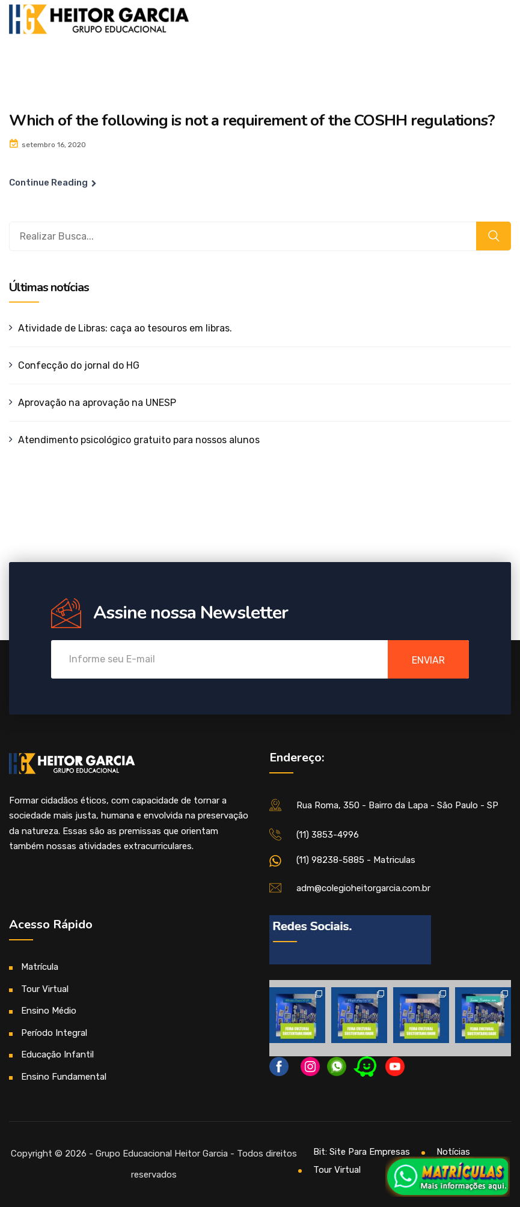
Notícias (453, 1151)
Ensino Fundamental (63, 1076)
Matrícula (39, 966)
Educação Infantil (57, 1054)
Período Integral (54, 1032)
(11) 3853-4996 (327, 834)
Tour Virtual (45, 989)
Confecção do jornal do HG (78, 365)
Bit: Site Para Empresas (361, 1151)
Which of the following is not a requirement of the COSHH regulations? (252, 120)
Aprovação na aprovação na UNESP (97, 402)
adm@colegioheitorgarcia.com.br (363, 888)
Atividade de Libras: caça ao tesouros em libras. (125, 328)
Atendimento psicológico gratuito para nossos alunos (139, 440)
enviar (428, 660)
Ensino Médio (48, 1010)
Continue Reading (48, 182)
